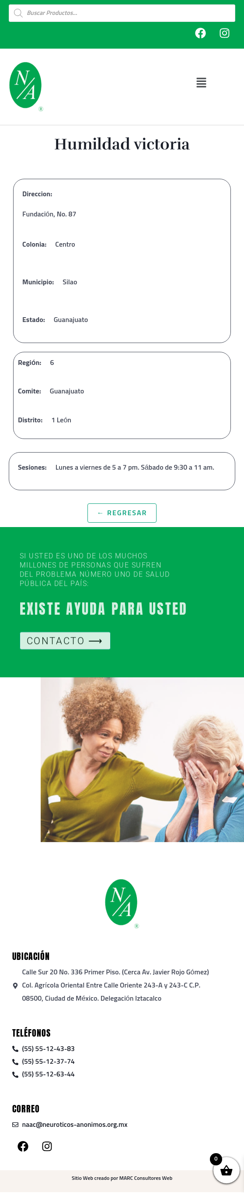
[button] (201, 83)
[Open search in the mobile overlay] (122, 13)
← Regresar (122, 513)
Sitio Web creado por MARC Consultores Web (122, 1179)
